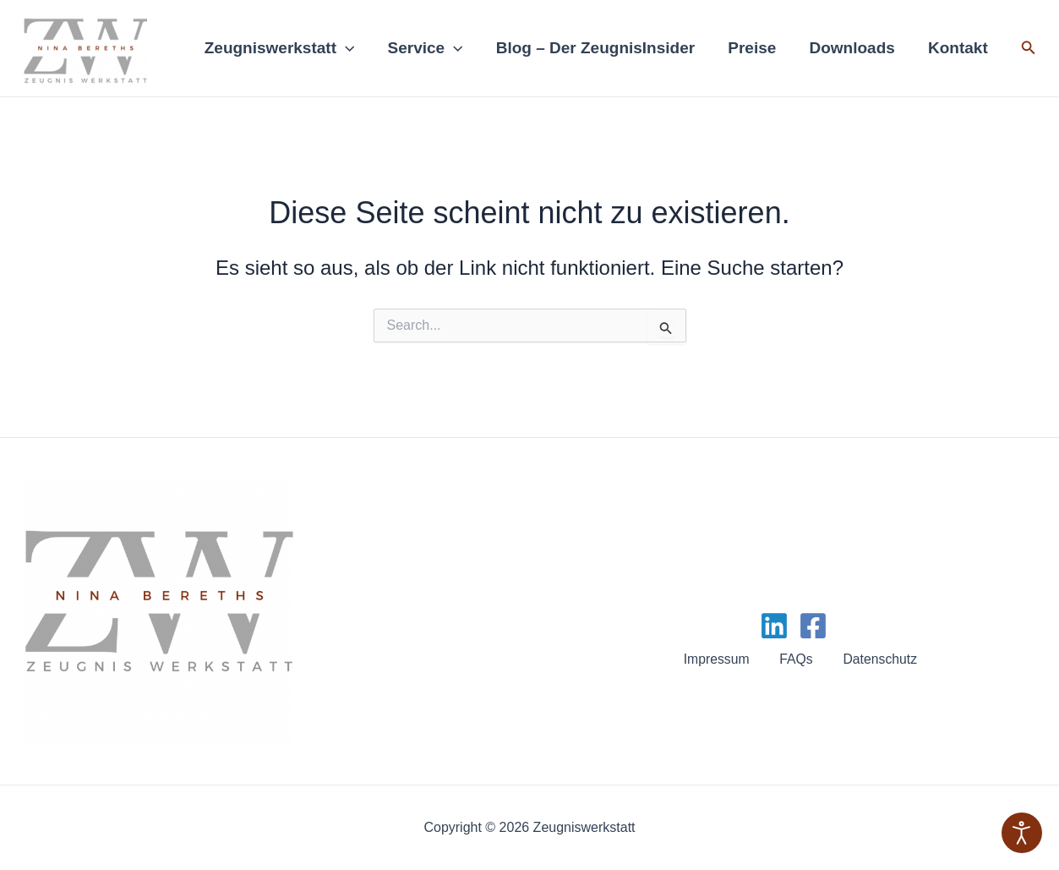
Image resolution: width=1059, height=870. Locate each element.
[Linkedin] (774, 625)
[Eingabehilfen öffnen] (1022, 833)
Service (429, 48)
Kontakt (959, 48)
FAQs (796, 659)
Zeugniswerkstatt (285, 48)
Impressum (718, 659)
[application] (350, 48)
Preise (754, 48)
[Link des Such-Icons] (1028, 48)
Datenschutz (877, 659)
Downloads (853, 48)
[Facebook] (813, 625)
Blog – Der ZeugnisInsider (598, 48)
